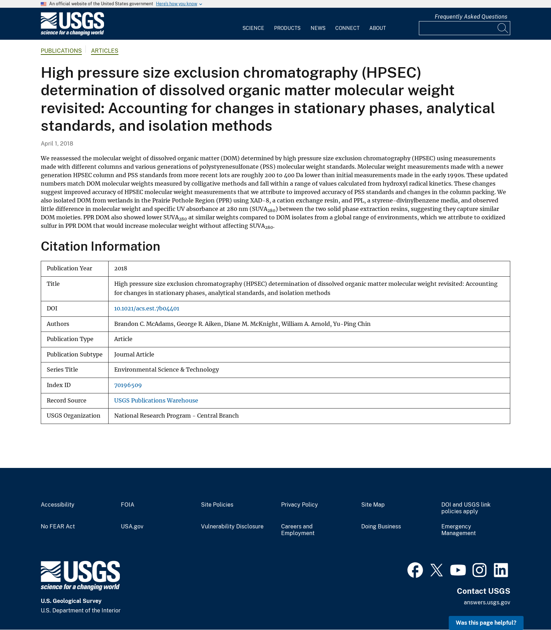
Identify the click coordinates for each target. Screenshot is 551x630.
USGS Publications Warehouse (156, 400)
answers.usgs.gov (487, 602)
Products (287, 28)
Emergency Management (458, 529)
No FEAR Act (58, 526)
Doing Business (381, 526)
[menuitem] (253, 24)
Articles (104, 50)
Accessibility (57, 505)
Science (253, 28)
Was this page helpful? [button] (486, 622)
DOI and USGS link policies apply (466, 508)
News (318, 28)
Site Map (373, 505)
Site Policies (217, 505)
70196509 (128, 385)
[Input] (464, 28)
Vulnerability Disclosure (232, 526)
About (377, 28)
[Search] (503, 28)
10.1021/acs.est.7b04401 (146, 308)
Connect (347, 28)
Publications (61, 50)
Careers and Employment (298, 529)
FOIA (127, 505)
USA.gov (132, 526)
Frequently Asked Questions (471, 16)
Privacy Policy (299, 505)
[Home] (72, 34)
